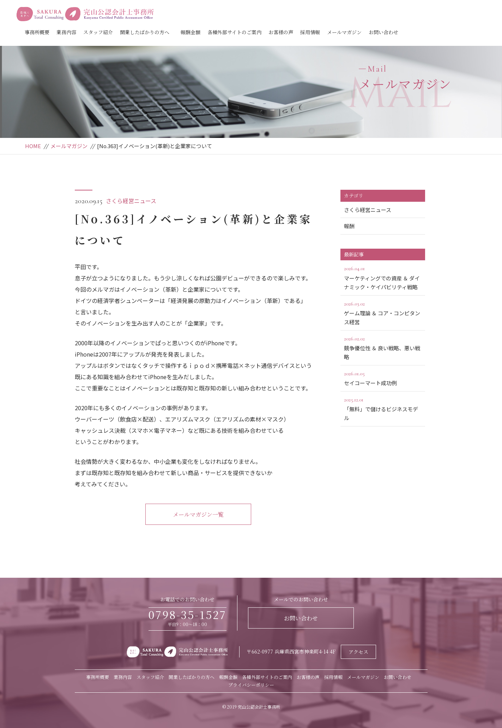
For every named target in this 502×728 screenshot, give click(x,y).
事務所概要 (37, 32)
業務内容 (66, 32)
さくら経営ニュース (131, 200)
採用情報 (310, 32)
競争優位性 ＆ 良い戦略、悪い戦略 (383, 347)
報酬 (349, 226)
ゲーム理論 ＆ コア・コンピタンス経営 (383, 312)
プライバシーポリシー (251, 684)
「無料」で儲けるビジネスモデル (383, 408)
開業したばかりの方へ (144, 32)
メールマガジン (344, 32)
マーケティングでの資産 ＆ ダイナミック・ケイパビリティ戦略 (383, 277)
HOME (33, 146)
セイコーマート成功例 (383, 378)
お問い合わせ (383, 32)
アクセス (358, 651)
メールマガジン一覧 (198, 514)
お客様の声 (280, 32)
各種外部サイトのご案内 (234, 32)
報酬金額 (190, 32)
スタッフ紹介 (98, 32)
